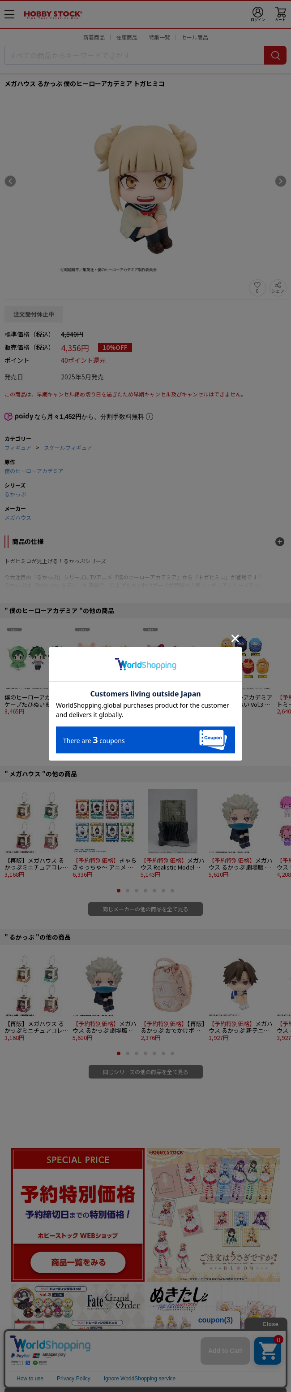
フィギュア (17, 447)
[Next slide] (281, 181)
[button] (118, 727)
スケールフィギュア (68, 447)
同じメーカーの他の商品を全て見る (145, 909)
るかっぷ (15, 494)
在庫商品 (126, 37)
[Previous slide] (10, 181)
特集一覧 (159, 37)
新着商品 (94, 37)
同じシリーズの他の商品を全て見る (145, 1071)
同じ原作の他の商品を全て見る (145, 745)
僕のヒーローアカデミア (34, 470)
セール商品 (194, 37)
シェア (278, 290)
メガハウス (17, 517)
